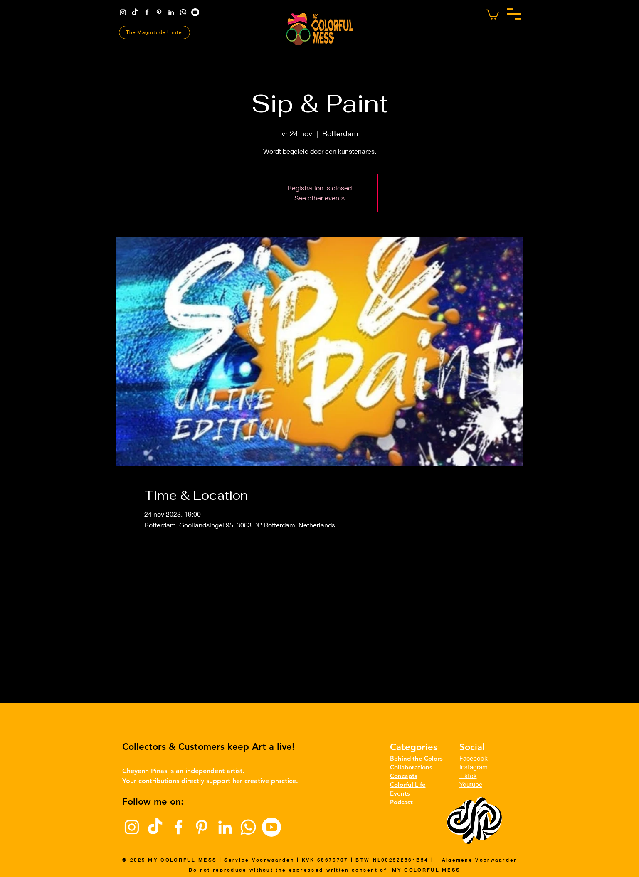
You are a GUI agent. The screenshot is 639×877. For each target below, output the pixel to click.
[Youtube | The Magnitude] (195, 12)
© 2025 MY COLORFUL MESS (169, 859)
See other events (319, 198)
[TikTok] (135, 12)
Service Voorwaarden (259, 859)
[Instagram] (123, 12)
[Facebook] (147, 12)
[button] (514, 14)
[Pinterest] (159, 12)
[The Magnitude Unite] (154, 32)
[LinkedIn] (171, 12)
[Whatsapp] (183, 12)
